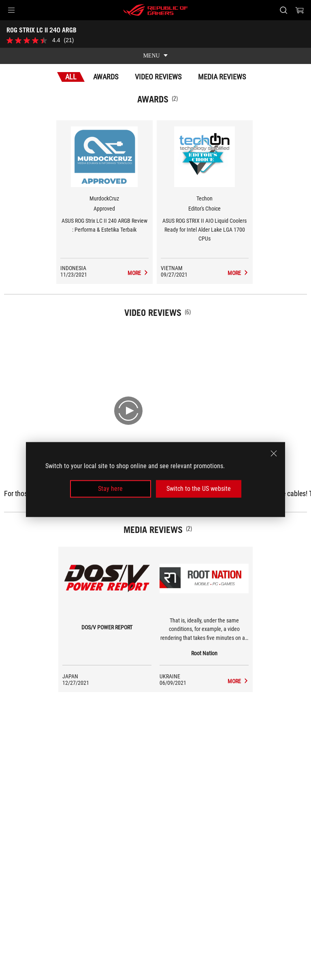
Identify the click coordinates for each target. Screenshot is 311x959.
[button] (11, 10)
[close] (274, 453)
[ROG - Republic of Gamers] (155, 10)
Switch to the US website (198, 488)
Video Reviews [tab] (158, 76)
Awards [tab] (105, 76)
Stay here (110, 488)
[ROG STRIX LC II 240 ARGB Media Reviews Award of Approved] (138, 273)
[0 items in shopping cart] (300, 10)
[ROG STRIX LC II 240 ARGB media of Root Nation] (238, 681)
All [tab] (71, 76)
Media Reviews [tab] (222, 76)
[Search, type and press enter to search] (283, 10)
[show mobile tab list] (155, 56)
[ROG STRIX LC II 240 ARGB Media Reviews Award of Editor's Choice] (238, 273)
